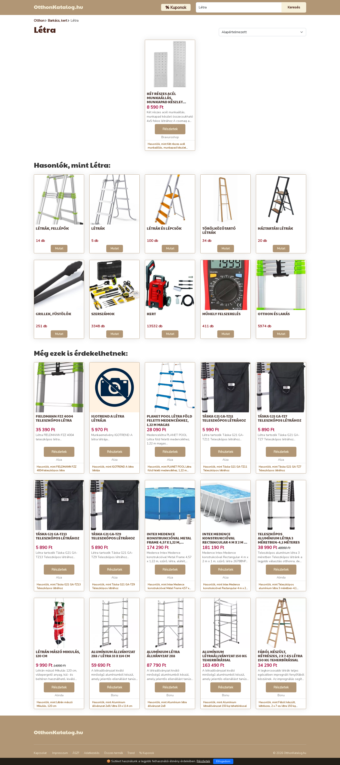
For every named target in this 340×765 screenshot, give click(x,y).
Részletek (170, 129)
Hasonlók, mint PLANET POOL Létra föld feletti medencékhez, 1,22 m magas (169, 470)
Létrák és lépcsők (164, 228)
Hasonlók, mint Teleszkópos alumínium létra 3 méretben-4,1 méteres (278, 588)
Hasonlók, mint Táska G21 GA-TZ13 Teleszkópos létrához (59, 586)
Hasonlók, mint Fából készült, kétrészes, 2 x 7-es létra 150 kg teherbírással (277, 706)
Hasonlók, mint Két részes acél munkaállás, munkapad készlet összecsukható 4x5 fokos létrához (169, 147)
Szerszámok (102, 313)
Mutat (59, 248)
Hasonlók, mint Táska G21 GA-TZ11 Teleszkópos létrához (225, 468)
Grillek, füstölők (53, 313)
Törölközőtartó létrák (219, 230)
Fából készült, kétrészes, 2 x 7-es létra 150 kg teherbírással (280, 655)
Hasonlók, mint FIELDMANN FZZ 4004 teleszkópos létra (56, 468)
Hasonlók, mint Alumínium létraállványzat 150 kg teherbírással (225, 704)
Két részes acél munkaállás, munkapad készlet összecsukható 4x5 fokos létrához (165, 102)
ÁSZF (75, 753)
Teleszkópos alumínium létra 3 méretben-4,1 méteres (279, 538)
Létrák (98, 228)
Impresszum (60, 753)
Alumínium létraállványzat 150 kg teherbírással (224, 655)
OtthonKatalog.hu (58, 6)
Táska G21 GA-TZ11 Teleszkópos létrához (224, 418)
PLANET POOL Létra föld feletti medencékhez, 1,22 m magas (169, 420)
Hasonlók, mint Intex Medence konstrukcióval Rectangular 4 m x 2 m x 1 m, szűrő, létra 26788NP (224, 588)
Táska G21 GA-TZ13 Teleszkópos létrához (57, 536)
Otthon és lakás (274, 313)
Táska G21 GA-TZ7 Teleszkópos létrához (279, 418)
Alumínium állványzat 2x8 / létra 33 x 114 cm (113, 653)
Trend (131, 753)
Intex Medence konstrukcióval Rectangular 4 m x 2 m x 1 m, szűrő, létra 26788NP (225, 540)
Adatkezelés (92, 753)
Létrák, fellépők (52, 228)
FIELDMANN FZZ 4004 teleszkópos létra (54, 418)
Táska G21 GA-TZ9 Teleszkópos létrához (113, 536)
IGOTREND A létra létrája (107, 418)
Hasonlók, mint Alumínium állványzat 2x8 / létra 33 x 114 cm (112, 704)
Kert (151, 313)
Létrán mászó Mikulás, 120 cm (58, 653)
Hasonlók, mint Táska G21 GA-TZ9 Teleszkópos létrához (113, 586)
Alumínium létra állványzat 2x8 (163, 653)
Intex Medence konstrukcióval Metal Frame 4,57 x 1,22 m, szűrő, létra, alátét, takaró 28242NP (169, 542)
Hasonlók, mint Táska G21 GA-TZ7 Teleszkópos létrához (280, 468)
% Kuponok (146, 753)
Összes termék (113, 753)
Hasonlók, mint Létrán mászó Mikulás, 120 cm (55, 704)
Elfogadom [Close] (223, 761)
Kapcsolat (40, 753)
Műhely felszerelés (221, 313)
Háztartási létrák (275, 228)
